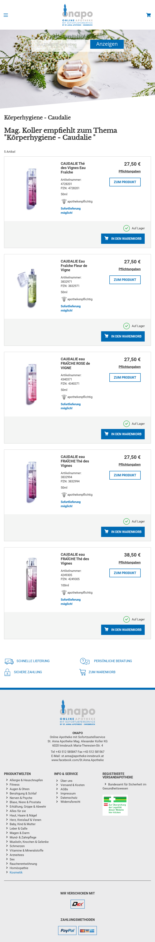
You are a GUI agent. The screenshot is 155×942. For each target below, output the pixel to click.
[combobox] (60, 44)
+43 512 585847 (66, 752)
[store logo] (77, 15)
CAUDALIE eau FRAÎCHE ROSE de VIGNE (75, 363)
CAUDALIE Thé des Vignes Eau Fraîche (73, 167)
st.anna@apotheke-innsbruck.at (82, 756)
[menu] (29, 827)
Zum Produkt (125, 182)
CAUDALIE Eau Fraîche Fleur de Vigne (74, 265)
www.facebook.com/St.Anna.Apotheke (77, 760)
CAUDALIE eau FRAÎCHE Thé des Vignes (75, 461)
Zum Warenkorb (97, 672)
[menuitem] (32, 780)
